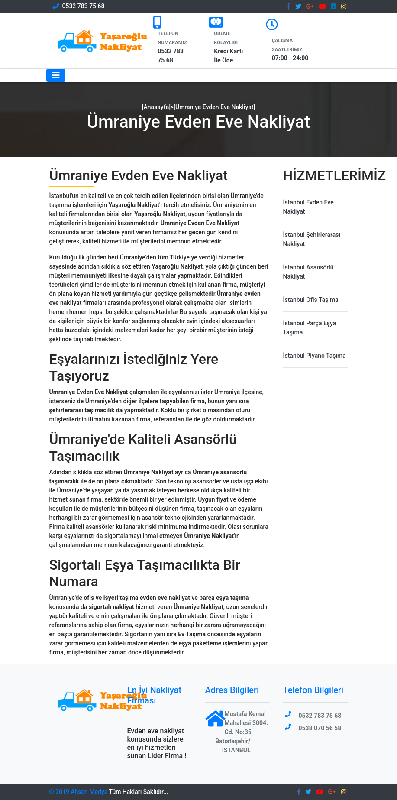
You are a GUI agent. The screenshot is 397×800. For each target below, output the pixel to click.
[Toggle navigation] (55, 75)
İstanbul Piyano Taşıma (314, 355)
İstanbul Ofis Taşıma (311, 299)
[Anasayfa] (156, 107)
